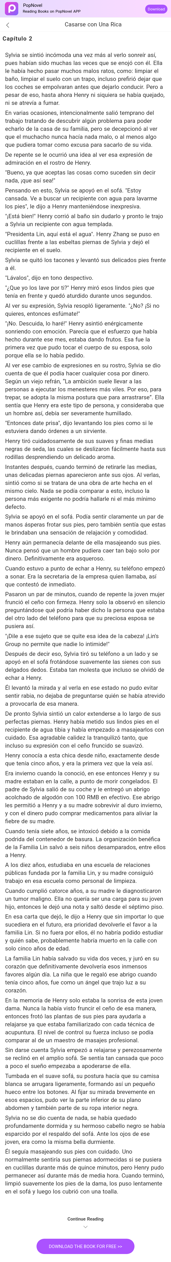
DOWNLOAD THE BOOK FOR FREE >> (85, 1246)
